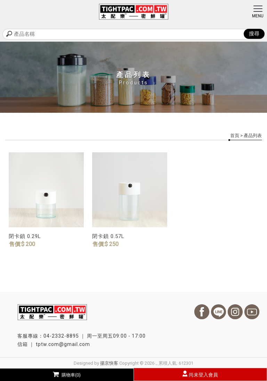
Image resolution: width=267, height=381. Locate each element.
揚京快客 (109, 363)
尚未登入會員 (203, 375)
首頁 (234, 135)
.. (156, 363)
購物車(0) (67, 375)
